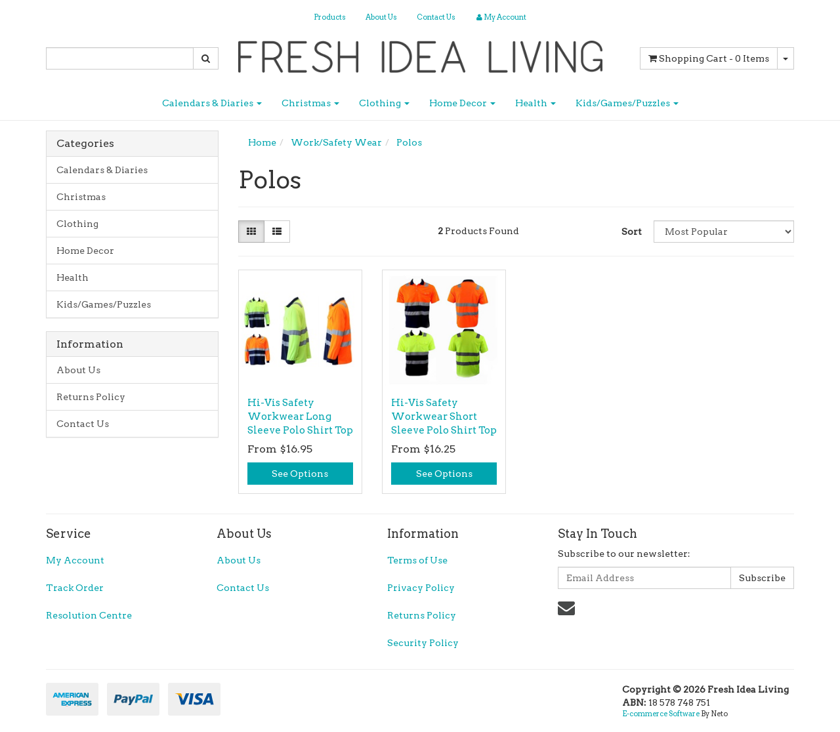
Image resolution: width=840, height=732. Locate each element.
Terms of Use (417, 560)
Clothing (384, 103)
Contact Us (436, 17)
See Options (300, 473)
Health (535, 103)
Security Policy (423, 643)
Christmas (310, 103)
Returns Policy (90, 397)
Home (262, 142)
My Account (75, 560)
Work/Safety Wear (336, 142)
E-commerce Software (661, 713)
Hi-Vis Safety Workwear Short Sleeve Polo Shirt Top (444, 416)
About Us (381, 17)
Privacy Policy (421, 587)
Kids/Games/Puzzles (627, 103)
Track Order (75, 587)
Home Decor (462, 103)
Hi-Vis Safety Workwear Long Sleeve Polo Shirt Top (300, 416)
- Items (708, 58)
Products (330, 17)
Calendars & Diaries (212, 103)
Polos (409, 142)
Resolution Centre (89, 615)
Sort (631, 231)
